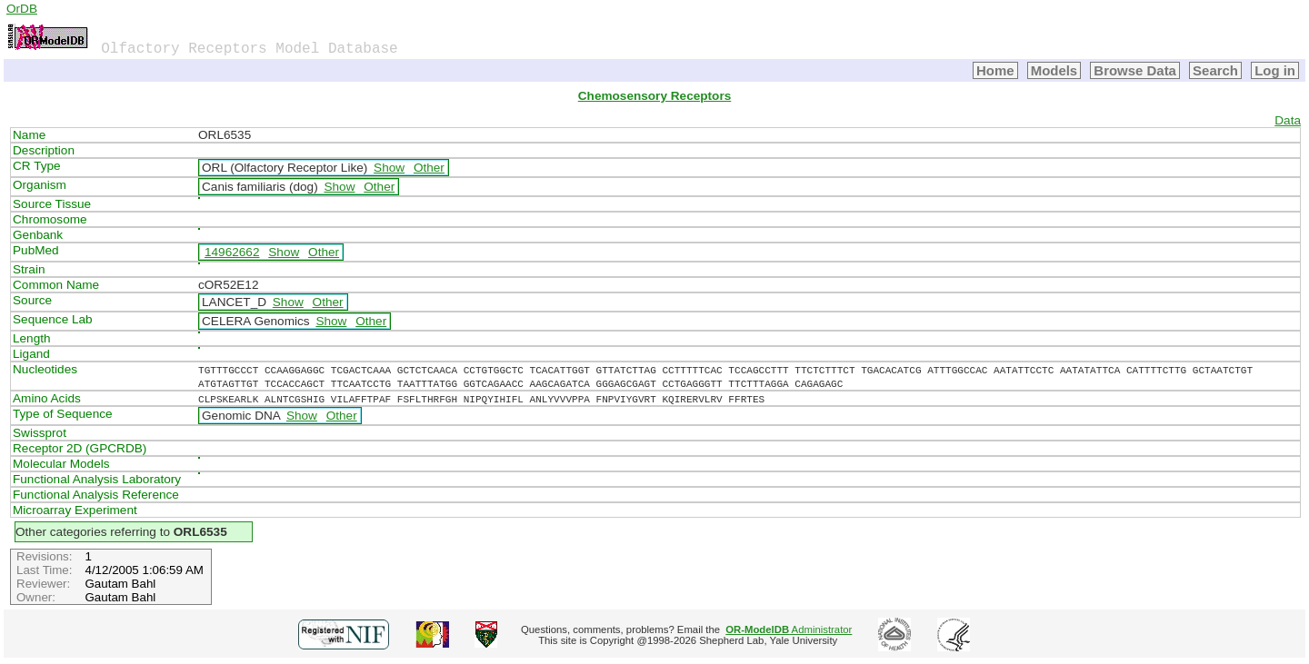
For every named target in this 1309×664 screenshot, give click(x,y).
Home (995, 70)
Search (1215, 70)
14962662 (232, 252)
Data (1287, 120)
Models (1054, 70)
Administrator (788, 629)
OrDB (21, 8)
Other (429, 167)
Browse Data (1135, 70)
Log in (1274, 70)
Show (389, 167)
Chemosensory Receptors (654, 96)
